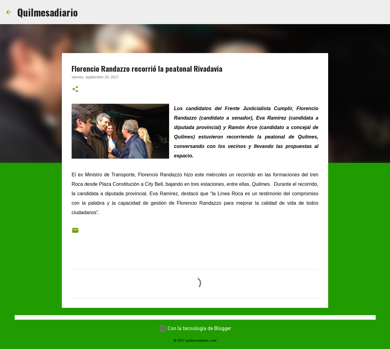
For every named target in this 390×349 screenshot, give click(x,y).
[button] (75, 89)
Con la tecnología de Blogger (195, 328)
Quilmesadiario (47, 12)
